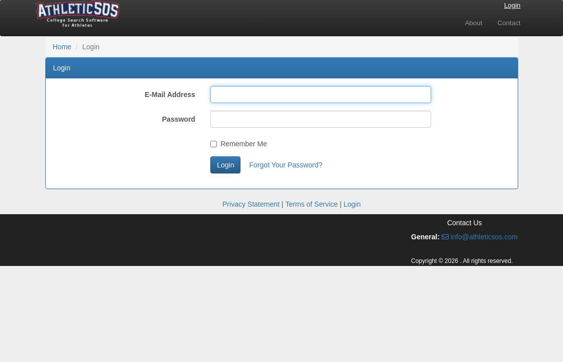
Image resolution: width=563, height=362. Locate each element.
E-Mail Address (170, 94)
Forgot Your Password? (286, 165)
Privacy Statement (251, 204)
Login (512, 5)
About (473, 23)
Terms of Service (311, 204)
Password (178, 119)
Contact (509, 23)
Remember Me (238, 144)
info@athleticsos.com (480, 237)
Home (62, 47)
